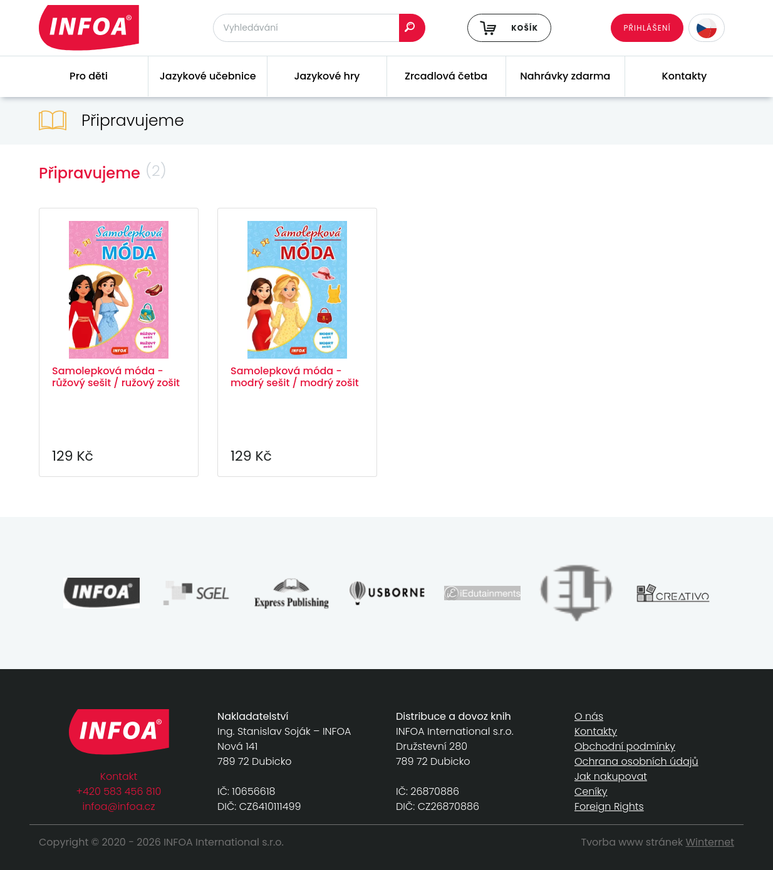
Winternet (710, 842)
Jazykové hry (327, 76)
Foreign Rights (609, 806)
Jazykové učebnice (208, 76)
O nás (588, 716)
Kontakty (684, 76)
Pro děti (89, 76)
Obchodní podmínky (624, 746)
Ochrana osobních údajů (636, 761)
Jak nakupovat (610, 776)
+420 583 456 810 (119, 791)
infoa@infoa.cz (119, 806)
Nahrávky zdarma (565, 76)
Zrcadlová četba (446, 76)
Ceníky (590, 791)
